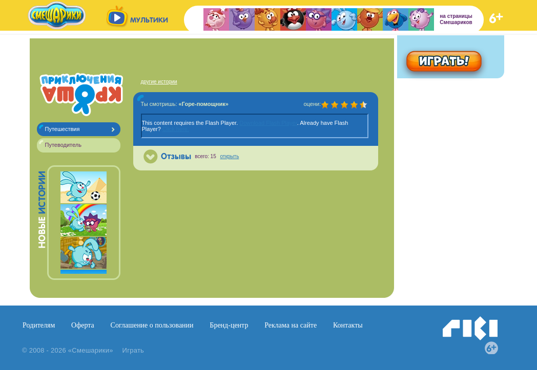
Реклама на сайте (290, 325)
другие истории (159, 81)
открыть (229, 156)
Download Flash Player (268, 123)
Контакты (348, 325)
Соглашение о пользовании (152, 325)
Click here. (175, 129)
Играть (133, 350)
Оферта (82, 325)
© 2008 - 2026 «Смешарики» (67, 350)
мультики (149, 20)
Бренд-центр (229, 325)
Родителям (39, 325)
